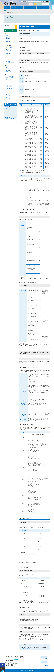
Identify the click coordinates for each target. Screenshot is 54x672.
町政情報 (40, 7)
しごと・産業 (27, 7)
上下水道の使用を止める (9, 68)
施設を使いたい (8, 41)
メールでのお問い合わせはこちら (25, 648)
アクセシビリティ (8, 657)
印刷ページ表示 (36, 30)
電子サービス (2, 666)
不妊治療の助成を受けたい (10, 47)
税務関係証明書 (7, 108)
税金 (5, 74)
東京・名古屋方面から (45, 665)
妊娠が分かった (8, 49)
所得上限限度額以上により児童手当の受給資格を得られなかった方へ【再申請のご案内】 (10, 114)
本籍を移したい (8, 38)
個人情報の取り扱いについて (15, 656)
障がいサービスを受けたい (10, 88)
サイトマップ (7, 656)
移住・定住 (46, 7)
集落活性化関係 (8, 98)
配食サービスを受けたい (9, 85)
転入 (5, 57)
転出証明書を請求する (9, 71)
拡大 (39, 1)
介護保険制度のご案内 (10, 12)
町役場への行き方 (21, 657)
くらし (6, 33)
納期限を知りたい (8, 79)
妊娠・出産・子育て (8, 45)
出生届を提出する (8, 50)
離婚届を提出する (8, 37)
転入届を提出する (8, 59)
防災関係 (7, 94)
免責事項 (21, 656)
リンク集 (13, 657)
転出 (5, 65)
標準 (41, 1)
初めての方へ (24, 1)
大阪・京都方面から (45, 658)
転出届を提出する (8, 67)
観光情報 (33, 7)
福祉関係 (7, 97)
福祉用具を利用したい (9, 86)
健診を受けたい (8, 53)
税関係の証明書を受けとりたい (10, 76)
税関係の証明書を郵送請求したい (11, 77)
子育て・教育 (14, 7)
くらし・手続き (7, 7)
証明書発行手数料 (7, 106)
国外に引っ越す (8, 70)
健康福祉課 (21, 646)
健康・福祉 (20, 7)
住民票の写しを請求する (9, 61)
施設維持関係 (8, 95)
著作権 (17, 657)
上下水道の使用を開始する (10, 62)
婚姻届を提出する (8, 35)
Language (31, 1)
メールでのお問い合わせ (9, 665)
